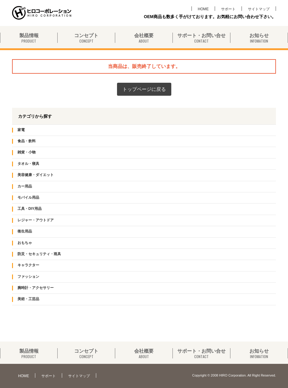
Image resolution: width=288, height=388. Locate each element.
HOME (203, 9)
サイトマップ (259, 9)
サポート (228, 9)
